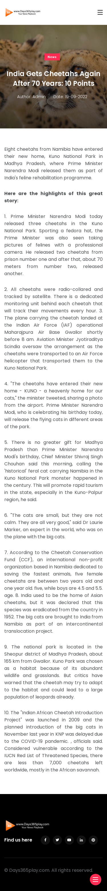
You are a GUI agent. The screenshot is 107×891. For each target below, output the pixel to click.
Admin (39, 97)
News (52, 57)
